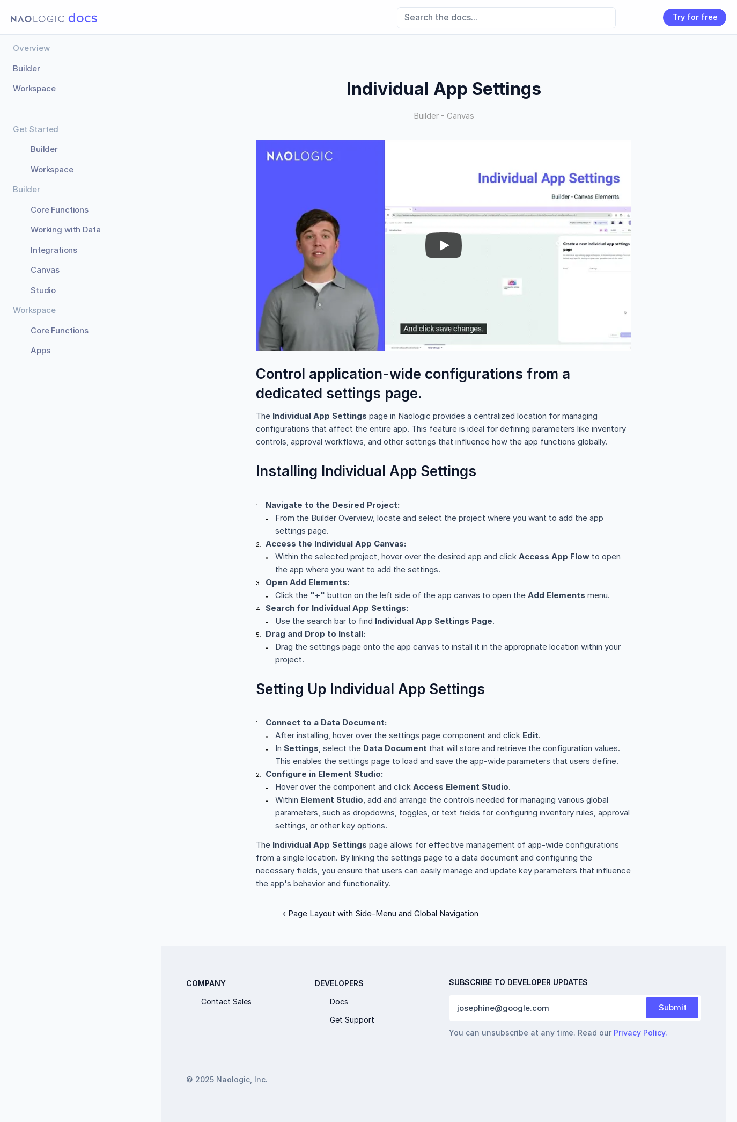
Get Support (352, 1019)
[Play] (443, 245)
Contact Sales (226, 1001)
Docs (339, 1001)
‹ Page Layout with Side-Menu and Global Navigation (380, 913)
